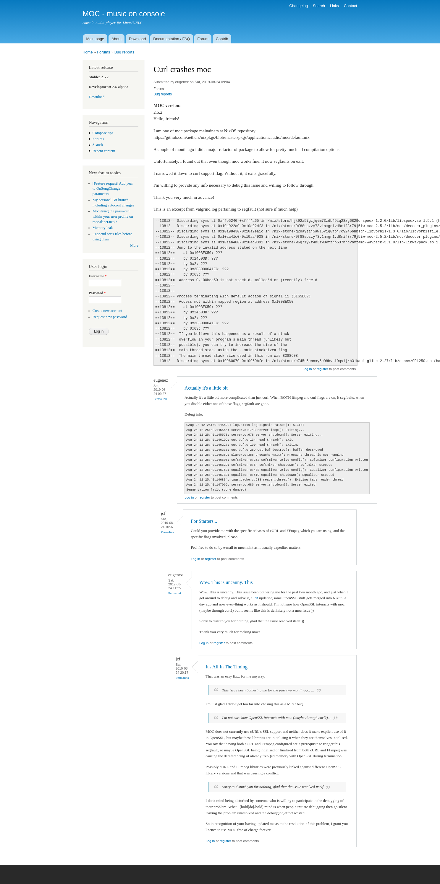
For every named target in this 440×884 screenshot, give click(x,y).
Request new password (110, 317)
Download (137, 39)
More (134, 245)
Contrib (222, 39)
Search (319, 6)
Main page (95, 39)
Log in (307, 369)
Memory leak (103, 228)
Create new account (107, 311)
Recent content (104, 151)
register (322, 369)
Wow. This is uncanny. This (226, 582)
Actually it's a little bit (206, 388)
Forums (103, 52)
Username (97, 276)
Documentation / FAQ (171, 39)
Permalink (160, 399)
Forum (202, 39)
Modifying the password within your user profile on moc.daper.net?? (113, 216)
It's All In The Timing (227, 667)
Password (97, 293)
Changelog (298, 6)
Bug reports (124, 52)
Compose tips (103, 133)
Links (334, 6)
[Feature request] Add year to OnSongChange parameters (113, 188)
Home (87, 52)
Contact (350, 6)
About (116, 39)
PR (255, 598)
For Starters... (204, 521)
